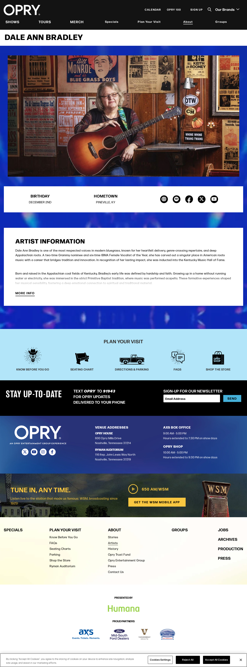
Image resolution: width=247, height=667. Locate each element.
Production (230, 550)
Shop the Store (60, 561)
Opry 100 (174, 10)
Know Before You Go (64, 538)
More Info (25, 295)
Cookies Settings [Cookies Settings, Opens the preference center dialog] (160, 659)
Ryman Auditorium (62, 567)
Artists (113, 544)
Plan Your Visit (149, 22)
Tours (45, 22)
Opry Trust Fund (119, 556)
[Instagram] (43, 453)
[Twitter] (25, 453)
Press (112, 567)
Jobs (223, 531)
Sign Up (196, 10)
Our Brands (227, 9)
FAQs (53, 544)
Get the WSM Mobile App (157, 503)
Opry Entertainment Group (126, 561)
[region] (123, 660)
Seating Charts (60, 550)
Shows (13, 22)
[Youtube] (34, 453)
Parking (55, 556)
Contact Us (116, 573)
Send (232, 399)
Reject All (188, 659)
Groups (221, 22)
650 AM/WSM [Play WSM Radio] (148, 490)
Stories (113, 538)
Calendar (153, 10)
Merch (77, 22)
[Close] (241, 660)
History (113, 550)
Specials (112, 22)
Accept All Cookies (216, 659)
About (188, 22)
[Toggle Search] (209, 10)
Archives (228, 540)
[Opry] (22, 11)
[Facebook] (52, 453)
